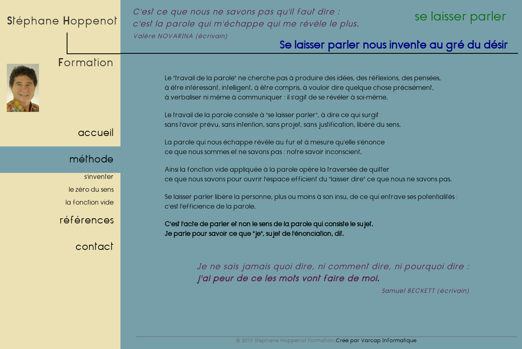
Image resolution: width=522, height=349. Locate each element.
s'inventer (99, 177)
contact (94, 247)
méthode (91, 159)
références (86, 220)
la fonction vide (89, 202)
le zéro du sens (91, 190)
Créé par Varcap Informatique (376, 341)
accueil (96, 133)
